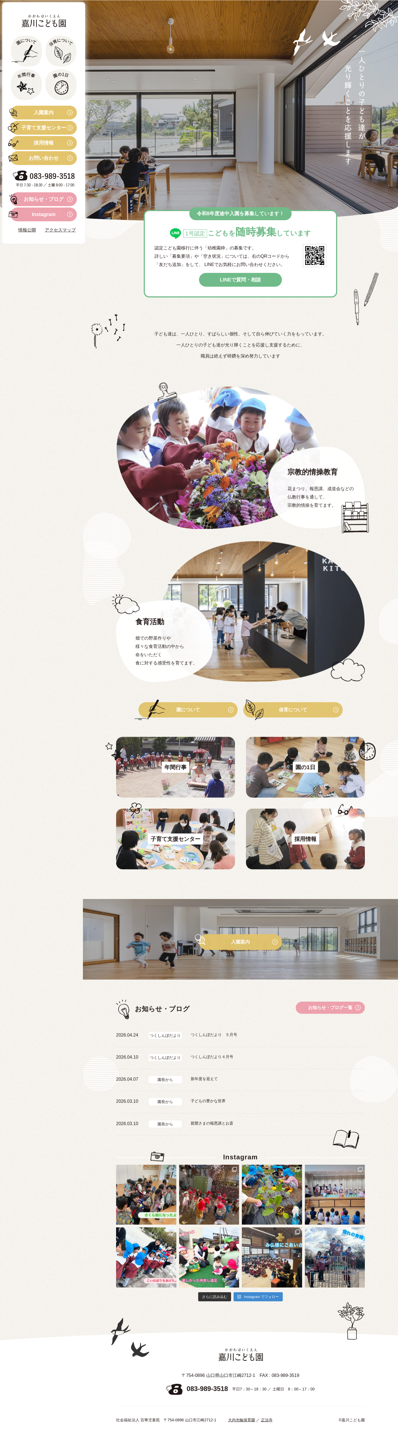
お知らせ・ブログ (37, 199)
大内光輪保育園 (241, 1433)
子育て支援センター (38, 128)
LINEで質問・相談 (240, 283)
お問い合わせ (35, 158)
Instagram (33, 214)
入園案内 (32, 113)
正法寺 (267, 1433)
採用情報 (32, 143)
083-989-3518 (207, 1401)
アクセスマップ (60, 230)
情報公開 (27, 230)
